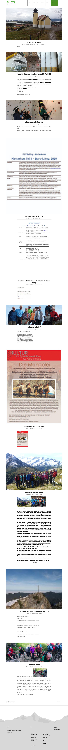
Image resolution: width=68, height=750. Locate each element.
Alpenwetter (32, 733)
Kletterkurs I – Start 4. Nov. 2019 (34, 216)
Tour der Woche (45, 745)
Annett (41, 76)
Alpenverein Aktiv (33, 745)
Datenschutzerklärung (57, 729)
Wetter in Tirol (33, 736)
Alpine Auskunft (45, 742)
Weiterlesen (19, 46)
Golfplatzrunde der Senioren (34, 42)
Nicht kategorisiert (30, 44)
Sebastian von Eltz (44, 124)
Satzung (8, 733)
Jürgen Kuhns (44, 44)
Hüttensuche (44, 738)
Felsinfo (44, 740)
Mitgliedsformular (9, 732)
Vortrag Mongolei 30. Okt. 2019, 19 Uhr (34, 426)
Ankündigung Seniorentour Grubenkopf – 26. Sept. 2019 (34, 611)
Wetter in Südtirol (33, 737)
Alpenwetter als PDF (34, 734)
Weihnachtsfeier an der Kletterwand (34, 122)
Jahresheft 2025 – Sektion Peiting (12, 729)
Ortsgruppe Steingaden (37, 44)
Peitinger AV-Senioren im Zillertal (34, 492)
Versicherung (45, 737)
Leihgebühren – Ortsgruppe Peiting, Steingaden (14, 730)
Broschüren (44, 743)
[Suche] (60, 3)
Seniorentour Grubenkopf (34, 327)
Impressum (55, 727)
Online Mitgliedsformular (46, 735)
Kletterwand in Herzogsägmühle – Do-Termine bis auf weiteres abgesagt (34, 282)
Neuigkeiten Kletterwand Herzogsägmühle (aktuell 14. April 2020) (34, 74)
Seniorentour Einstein (34, 664)
